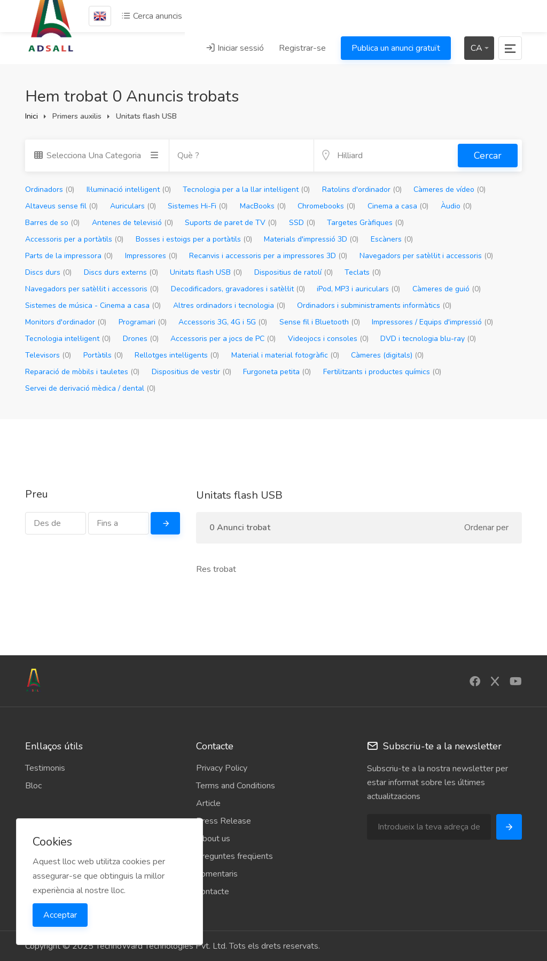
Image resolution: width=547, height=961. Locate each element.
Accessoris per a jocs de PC (223, 339)
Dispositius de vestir (191, 372)
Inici (31, 116)
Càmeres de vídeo (449, 189)
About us (213, 838)
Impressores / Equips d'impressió (432, 322)
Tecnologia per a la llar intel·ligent (246, 189)
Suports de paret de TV (231, 223)
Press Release (223, 821)
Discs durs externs (121, 272)
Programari (143, 322)
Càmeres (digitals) (387, 355)
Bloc (33, 786)
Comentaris (217, 874)
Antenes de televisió (132, 223)
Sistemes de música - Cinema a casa (93, 305)
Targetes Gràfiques (365, 223)
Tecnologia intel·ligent (68, 339)
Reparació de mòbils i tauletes (82, 372)
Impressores (151, 256)
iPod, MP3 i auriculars (358, 289)
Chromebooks (326, 206)
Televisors (48, 355)
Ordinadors (49, 189)
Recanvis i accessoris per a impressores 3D (268, 256)
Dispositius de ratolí (293, 272)
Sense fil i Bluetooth (319, 322)
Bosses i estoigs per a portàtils (194, 239)
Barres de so (52, 223)
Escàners (392, 239)
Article (208, 803)
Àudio (456, 206)
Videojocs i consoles (328, 339)
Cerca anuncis (151, 16)
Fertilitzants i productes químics (382, 372)
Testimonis (45, 768)
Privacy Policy (221, 768)
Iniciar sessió (235, 48)
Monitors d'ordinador (65, 322)
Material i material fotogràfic (285, 355)
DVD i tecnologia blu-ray (428, 339)
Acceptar (60, 915)
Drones (141, 339)
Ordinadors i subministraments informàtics (374, 305)
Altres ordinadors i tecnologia (229, 305)
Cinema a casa (398, 206)
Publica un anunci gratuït (395, 48)
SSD (302, 223)
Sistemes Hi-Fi (198, 206)
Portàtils (103, 355)
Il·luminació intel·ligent (129, 189)
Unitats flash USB (206, 272)
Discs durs (48, 272)
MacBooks (263, 206)
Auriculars (133, 206)
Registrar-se (302, 48)
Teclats (363, 272)
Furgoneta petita (277, 372)
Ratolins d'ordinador (362, 189)
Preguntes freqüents (234, 856)
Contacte (212, 891)
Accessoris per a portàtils (74, 239)
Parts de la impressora (69, 256)
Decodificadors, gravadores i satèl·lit (238, 289)
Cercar (488, 155)
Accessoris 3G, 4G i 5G (222, 322)
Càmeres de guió (446, 289)
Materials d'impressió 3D (311, 239)
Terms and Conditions (235, 786)
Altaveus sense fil (61, 206)
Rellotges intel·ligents (177, 355)
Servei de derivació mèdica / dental (90, 388)
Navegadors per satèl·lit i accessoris (426, 256)
